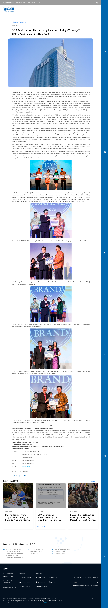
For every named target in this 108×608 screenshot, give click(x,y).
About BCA (60, 10)
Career (71, 10)
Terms (96, 598)
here (45, 602)
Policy (91, 598)
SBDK (86, 598)
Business (48, 10)
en (96, 9)
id (93, 9)
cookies (38, 3)
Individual (37, 10)
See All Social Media (41, 586)
